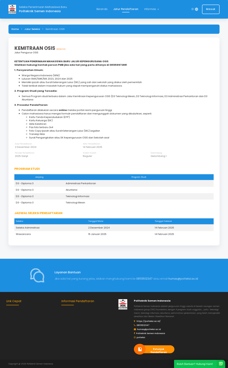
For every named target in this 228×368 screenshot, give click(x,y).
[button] (152, 9)
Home (15, 29)
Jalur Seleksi (32, 29)
